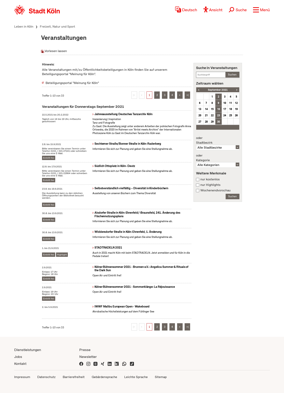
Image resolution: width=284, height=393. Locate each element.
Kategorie (217, 158)
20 (199, 115)
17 (224, 109)
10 (224, 103)
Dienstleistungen (27, 349)
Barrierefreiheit (74, 377)
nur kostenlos (210, 179)
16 (218, 109)
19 (236, 109)
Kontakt (20, 363)
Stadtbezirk (217, 140)
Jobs (18, 356)
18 (230, 109)
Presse (85, 349)
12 (236, 103)
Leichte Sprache (136, 377)
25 (230, 115)
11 (230, 103)
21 (206, 115)
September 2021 (218, 89)
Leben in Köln (23, 26)
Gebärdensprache (104, 377)
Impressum (22, 377)
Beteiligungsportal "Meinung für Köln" (72, 83)
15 (212, 109)
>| (187, 95)
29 (212, 121)
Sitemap (161, 377)
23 (218, 115)
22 (212, 115)
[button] (261, 10)
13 (199, 109)
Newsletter (88, 356)
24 (224, 115)
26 (236, 115)
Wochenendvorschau (215, 190)
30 (218, 121)
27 (199, 121)
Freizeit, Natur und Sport (57, 26)
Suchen (232, 74)
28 (206, 121)
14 (206, 109)
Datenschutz (46, 377)
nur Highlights (210, 184)
